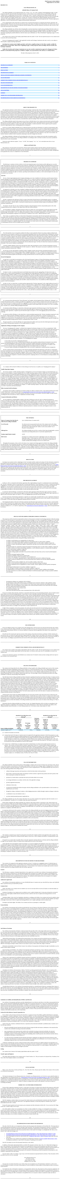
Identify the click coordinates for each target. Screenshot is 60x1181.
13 (58, 82)
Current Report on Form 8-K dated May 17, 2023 (37, 505)
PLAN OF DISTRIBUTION (6, 85)
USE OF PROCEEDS (5, 77)
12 (58, 80)
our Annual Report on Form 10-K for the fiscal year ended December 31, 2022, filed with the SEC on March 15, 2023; (31, 1133)
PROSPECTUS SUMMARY (7, 65)
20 (58, 90)
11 (58, 77)
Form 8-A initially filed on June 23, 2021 (48, 1138)
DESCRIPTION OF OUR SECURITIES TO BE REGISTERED (14, 87)
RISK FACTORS (4, 70)
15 (58, 85)
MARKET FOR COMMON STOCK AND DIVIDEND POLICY (14, 80)
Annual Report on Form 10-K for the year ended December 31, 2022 (35, 1077)
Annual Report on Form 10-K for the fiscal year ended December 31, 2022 (38, 392)
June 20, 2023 (48, 1136)
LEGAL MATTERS (5, 90)
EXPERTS (3, 92)
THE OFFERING (4, 67)
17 (58, 87)
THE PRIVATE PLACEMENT (7, 72)
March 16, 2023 (33, 1136)
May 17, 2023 (40, 1136)
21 (58, 97)
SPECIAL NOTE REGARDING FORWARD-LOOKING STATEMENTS (16, 75)
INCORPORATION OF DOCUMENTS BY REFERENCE (13, 97)
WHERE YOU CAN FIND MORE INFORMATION (12, 95)
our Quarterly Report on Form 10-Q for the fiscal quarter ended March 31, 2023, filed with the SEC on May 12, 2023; (30, 1134)
